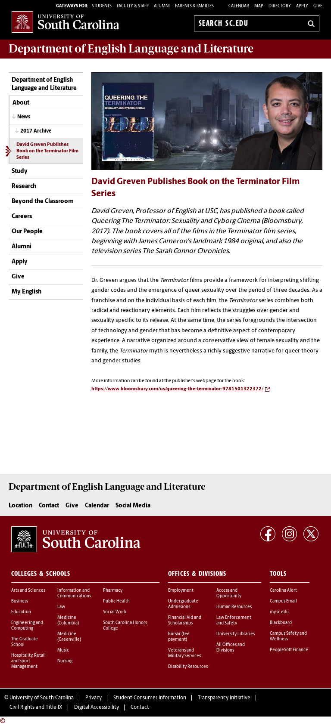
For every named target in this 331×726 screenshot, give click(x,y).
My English (26, 292)
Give (317, 6)
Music (63, 650)
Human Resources (234, 607)
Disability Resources (188, 666)
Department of (131, 48)
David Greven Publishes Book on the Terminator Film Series (47, 151)
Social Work (114, 612)
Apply (302, 6)
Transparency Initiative (224, 698)
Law (61, 607)
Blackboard (281, 623)
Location (20, 506)
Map (258, 6)
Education (21, 612)
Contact (49, 506)
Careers (22, 216)
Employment (181, 590)
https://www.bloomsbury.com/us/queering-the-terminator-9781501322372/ (177, 389)
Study (20, 171)
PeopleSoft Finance (289, 650)
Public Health (116, 601)
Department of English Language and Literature (44, 84)
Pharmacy (112, 590)
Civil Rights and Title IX (35, 707)
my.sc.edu (279, 612)
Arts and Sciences (28, 590)
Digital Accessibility (96, 707)
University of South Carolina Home (65, 21)
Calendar (238, 6)
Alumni (21, 247)
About (20, 103)
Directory (280, 6)
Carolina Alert (283, 590)
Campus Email (283, 601)
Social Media (133, 506)
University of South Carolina (41, 698)
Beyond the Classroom (43, 201)
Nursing (64, 661)
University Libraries (235, 634)
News (24, 117)
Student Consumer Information (149, 698)
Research (24, 186)
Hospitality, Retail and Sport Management (28, 661)
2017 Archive (35, 131)
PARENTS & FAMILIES (194, 6)
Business (19, 601)
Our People (27, 232)
